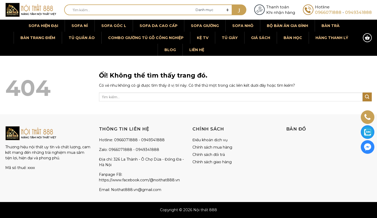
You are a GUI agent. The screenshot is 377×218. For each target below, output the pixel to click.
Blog (170, 49)
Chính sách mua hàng (212, 147)
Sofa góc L (113, 25)
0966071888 (328, 12)
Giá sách (260, 37)
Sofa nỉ (79, 25)
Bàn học (293, 37)
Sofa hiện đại (43, 25)
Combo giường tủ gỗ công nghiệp (146, 37)
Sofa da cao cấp (159, 25)
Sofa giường (205, 25)
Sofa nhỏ (242, 25)
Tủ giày (230, 37)
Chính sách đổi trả (208, 154)
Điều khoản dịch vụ (210, 140)
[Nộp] (239, 9)
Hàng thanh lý (331, 37)
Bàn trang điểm (37, 37)
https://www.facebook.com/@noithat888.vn (139, 180)
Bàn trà (330, 25)
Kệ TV (202, 37)
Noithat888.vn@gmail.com (136, 189)
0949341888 (358, 12)
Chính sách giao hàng (212, 162)
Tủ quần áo (82, 37)
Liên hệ (196, 49)
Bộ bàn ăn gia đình (287, 25)
